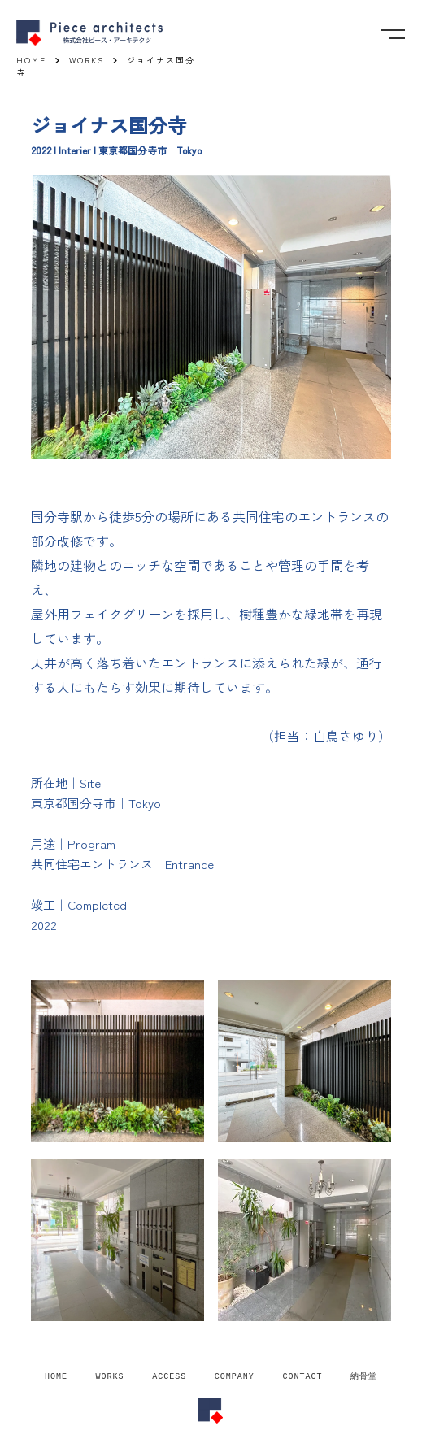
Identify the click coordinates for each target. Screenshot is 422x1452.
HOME (56, 1377)
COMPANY (235, 1377)
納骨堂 (363, 1376)
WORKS (110, 1377)
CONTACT (302, 1377)
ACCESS (169, 1377)
